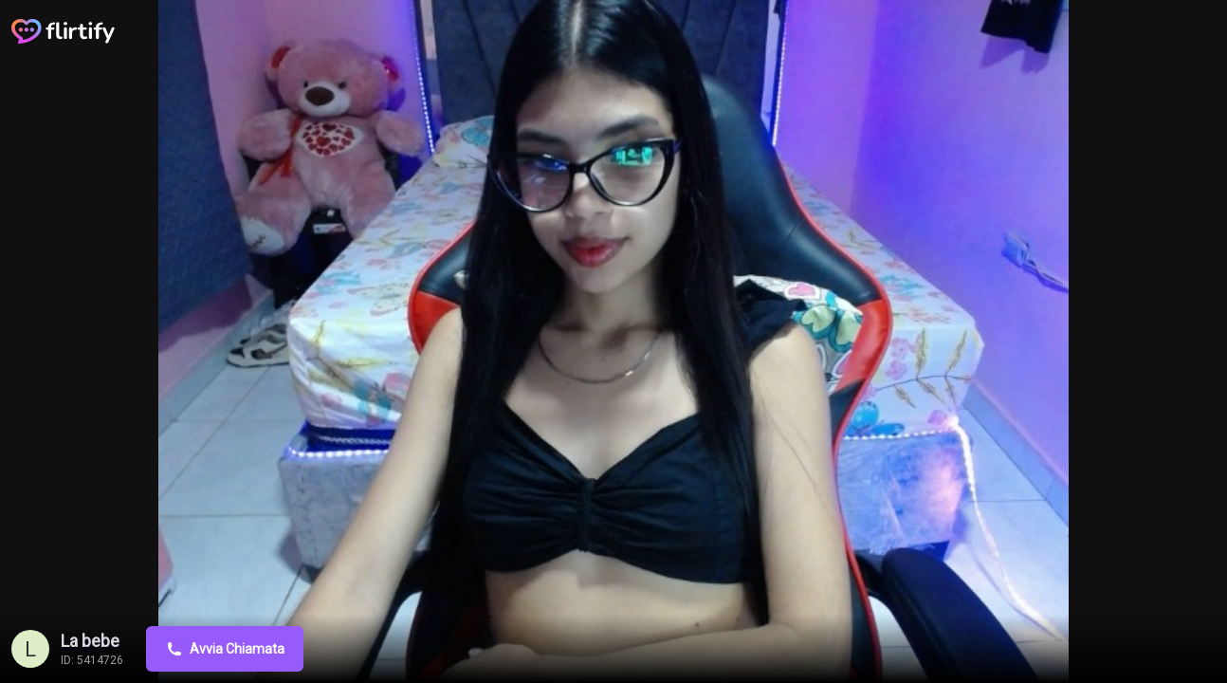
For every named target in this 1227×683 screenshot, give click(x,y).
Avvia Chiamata (224, 648)
